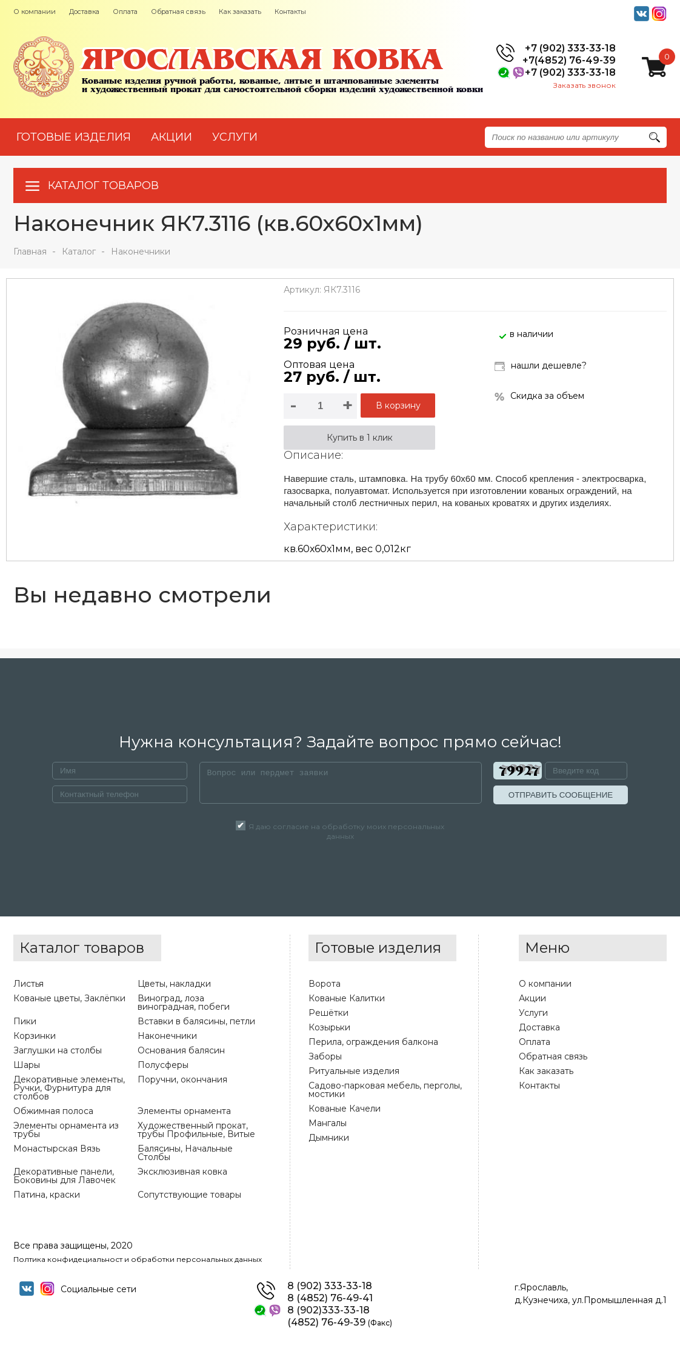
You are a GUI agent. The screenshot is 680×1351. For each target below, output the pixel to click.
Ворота (324, 983)
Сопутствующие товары (189, 1194)
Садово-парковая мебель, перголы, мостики (385, 1089)
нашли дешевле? (541, 366)
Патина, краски (46, 1194)
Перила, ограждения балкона (373, 1042)
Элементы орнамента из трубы (66, 1129)
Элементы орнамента (184, 1111)
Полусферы (163, 1065)
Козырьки (329, 1027)
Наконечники (140, 251)
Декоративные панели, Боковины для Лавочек (64, 1175)
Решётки (328, 1013)
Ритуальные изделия (353, 1071)
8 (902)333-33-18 (328, 1310)
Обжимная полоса (53, 1111)
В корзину (398, 405)
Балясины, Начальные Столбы (185, 1152)
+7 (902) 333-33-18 (570, 48)
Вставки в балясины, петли (196, 1021)
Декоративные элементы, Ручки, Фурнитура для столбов (69, 1088)
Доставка (84, 11)
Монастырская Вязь (56, 1148)
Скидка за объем (539, 396)
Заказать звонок (584, 85)
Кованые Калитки (346, 998)
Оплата (125, 11)
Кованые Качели (344, 1108)
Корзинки (34, 1036)
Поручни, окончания (182, 1079)
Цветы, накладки (174, 983)
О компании (34, 11)
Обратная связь (178, 11)
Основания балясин (181, 1050)
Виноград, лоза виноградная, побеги (184, 1002)
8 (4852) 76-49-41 (330, 1298)
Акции (532, 998)
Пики (24, 1021)
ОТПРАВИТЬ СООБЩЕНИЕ (560, 794)
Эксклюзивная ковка (182, 1171)
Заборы (325, 1056)
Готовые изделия (73, 137)
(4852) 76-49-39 (339, 1322)
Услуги (533, 1013)
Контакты (290, 11)
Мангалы (327, 1123)
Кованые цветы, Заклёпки (69, 998)
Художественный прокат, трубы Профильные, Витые (196, 1129)
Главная (30, 251)
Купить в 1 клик (360, 437)
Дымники (328, 1137)
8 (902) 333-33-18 (329, 1286)
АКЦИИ (171, 137)
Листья (28, 983)
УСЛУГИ (235, 137)
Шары (26, 1065)
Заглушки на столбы (57, 1050)
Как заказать (240, 11)
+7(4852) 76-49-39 (569, 60)
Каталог (79, 251)
